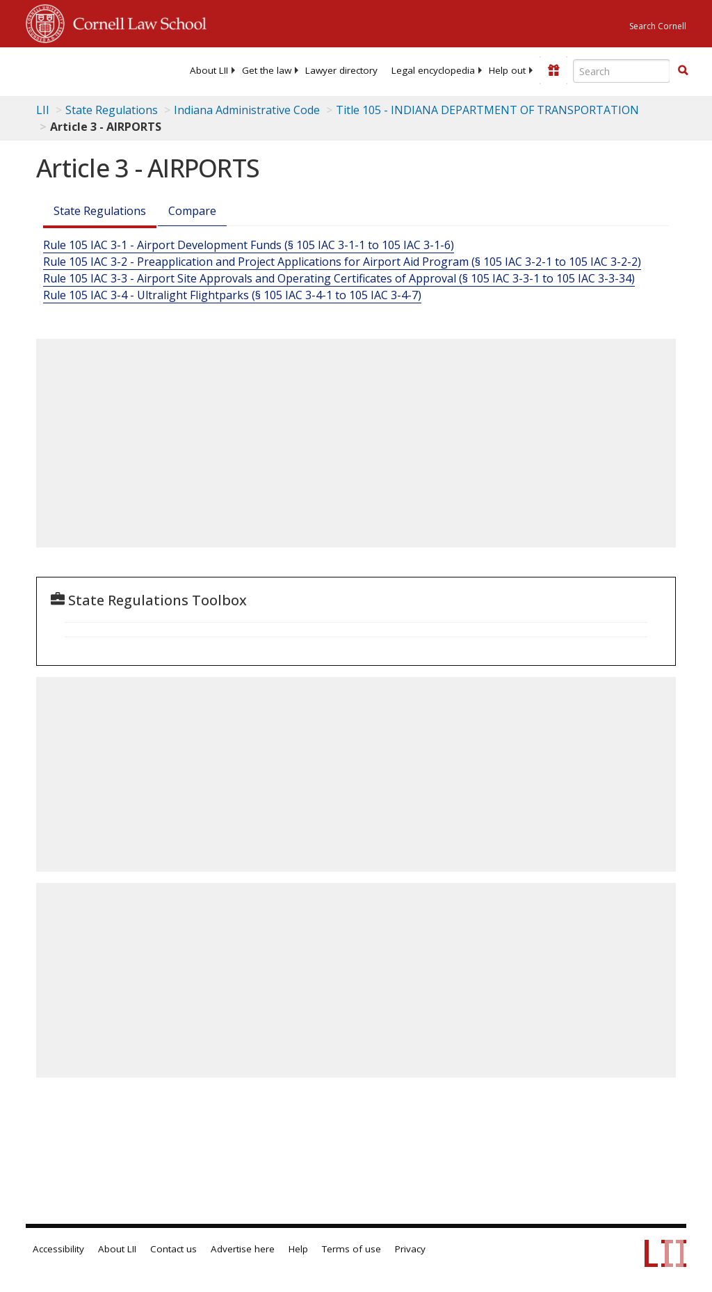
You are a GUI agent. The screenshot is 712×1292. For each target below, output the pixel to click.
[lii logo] (80, 69)
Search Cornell (657, 26)
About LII (209, 70)
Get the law (266, 70)
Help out (507, 70)
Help (298, 1249)
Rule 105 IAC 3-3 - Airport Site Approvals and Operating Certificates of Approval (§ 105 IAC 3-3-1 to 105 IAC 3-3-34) (339, 278)
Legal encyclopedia (433, 70)
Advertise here (243, 1249)
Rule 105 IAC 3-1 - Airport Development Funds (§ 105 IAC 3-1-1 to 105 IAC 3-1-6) (248, 245)
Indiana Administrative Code (247, 110)
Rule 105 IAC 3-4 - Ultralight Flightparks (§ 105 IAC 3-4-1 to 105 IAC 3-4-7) (232, 295)
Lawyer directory (341, 70)
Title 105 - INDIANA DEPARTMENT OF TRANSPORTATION (487, 110)
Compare (192, 210)
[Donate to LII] (553, 70)
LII (42, 110)
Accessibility (58, 1249)
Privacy (410, 1249)
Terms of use (351, 1249)
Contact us (173, 1249)
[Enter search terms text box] (621, 71)
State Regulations (111, 110)
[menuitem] (209, 70)
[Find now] (683, 71)
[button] (683, 70)
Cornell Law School (136, 21)
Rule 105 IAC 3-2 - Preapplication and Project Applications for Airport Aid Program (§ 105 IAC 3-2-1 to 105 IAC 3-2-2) (342, 261)
